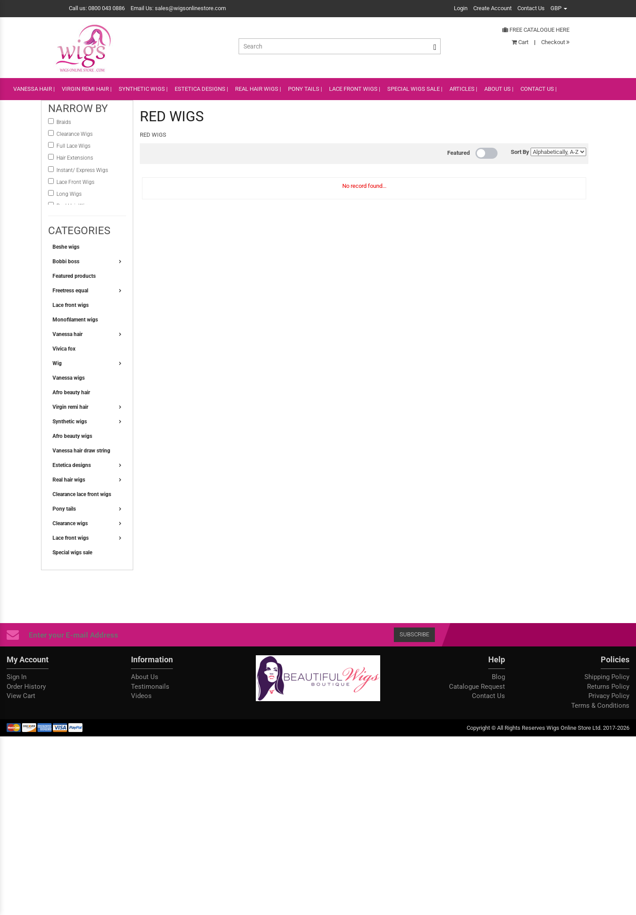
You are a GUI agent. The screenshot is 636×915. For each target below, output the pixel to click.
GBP (558, 8)
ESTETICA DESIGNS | (201, 89)
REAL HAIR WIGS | (258, 89)
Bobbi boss (65, 261)
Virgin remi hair (70, 407)
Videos (141, 696)
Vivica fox (63, 349)
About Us (144, 677)
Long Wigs (69, 194)
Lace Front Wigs (75, 182)
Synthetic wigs (69, 421)
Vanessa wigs (68, 378)
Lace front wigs (70, 305)
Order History (26, 687)
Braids (64, 122)
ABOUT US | (498, 89)
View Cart (21, 696)
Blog (498, 677)
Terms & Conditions (600, 706)
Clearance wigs (70, 523)
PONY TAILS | (305, 89)
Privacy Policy (608, 696)
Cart (520, 42)
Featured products (74, 276)
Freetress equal (70, 291)
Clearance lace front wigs (81, 494)
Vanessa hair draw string (81, 451)
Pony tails (64, 509)
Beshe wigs (65, 247)
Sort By (520, 152)
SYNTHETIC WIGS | (143, 89)
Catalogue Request (477, 687)
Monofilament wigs (75, 320)
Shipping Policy (606, 677)
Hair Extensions (74, 158)
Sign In (16, 677)
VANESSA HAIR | (34, 89)
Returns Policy (608, 687)
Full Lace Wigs (73, 146)
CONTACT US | (538, 89)
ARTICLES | (463, 89)
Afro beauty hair (71, 392)
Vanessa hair (67, 334)
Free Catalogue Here (535, 29)
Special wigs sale (72, 552)
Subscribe (414, 634)
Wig (57, 363)
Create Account (492, 8)
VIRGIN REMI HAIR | (87, 89)
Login (461, 8)
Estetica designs (71, 465)
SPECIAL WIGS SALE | (414, 89)
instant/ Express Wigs (82, 170)
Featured (458, 152)
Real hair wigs (68, 480)
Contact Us (531, 8)
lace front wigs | (354, 89)
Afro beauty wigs (72, 436)
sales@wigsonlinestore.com (190, 8)
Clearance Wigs (74, 134)
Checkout (555, 42)
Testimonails (150, 687)
